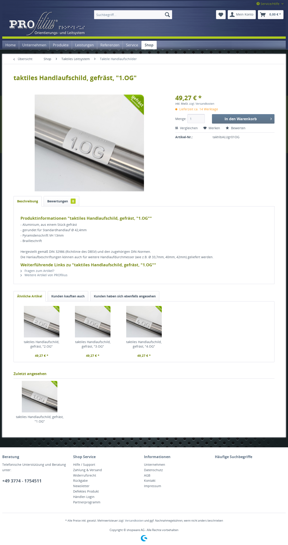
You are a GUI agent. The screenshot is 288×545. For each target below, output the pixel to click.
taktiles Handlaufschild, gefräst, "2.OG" (41, 344)
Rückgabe (80, 480)
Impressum (152, 486)
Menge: (181, 119)
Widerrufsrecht (84, 475)
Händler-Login (83, 497)
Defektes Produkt (86, 491)
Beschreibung (27, 201)
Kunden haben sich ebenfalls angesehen (125, 296)
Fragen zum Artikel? (37, 271)
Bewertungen (61, 201)
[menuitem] (133, 14)
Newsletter (81, 486)
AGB (147, 475)
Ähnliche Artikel (29, 296)
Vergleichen (186, 128)
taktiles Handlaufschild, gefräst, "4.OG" (144, 344)
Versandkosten (134, 520)
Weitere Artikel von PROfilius (44, 275)
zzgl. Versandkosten (201, 104)
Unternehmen (154, 464)
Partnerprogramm (86, 502)
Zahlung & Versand (87, 470)
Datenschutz (153, 470)
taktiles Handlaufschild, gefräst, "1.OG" (39, 419)
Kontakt (149, 480)
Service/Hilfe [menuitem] (268, 4)
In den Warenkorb (248, 118)
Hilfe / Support (84, 464)
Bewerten (235, 128)
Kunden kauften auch (68, 296)
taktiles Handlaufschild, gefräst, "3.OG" (92, 344)
